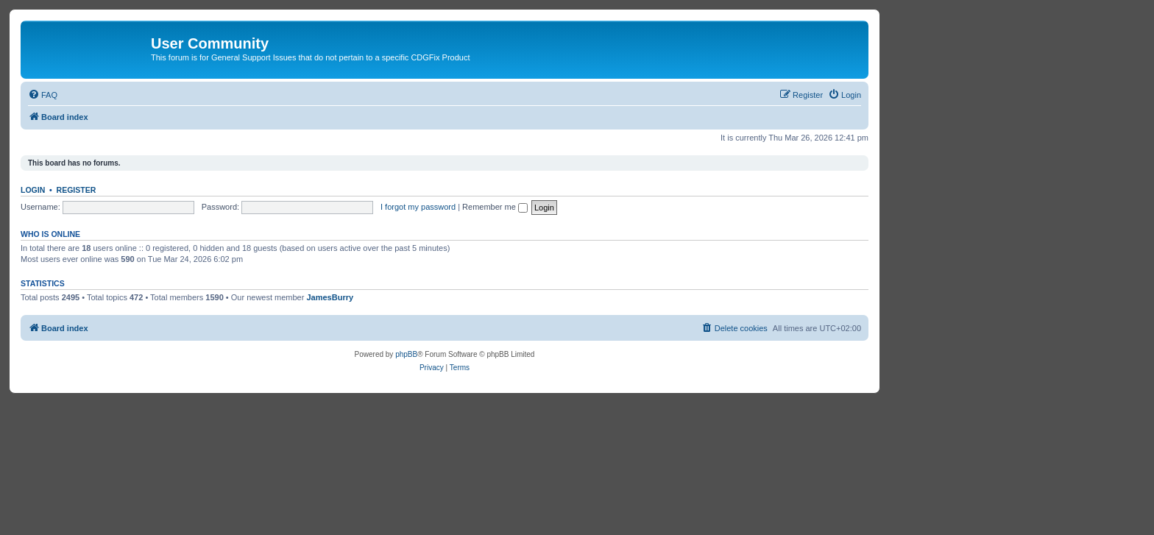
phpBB (406, 354)
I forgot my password (418, 206)
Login (33, 189)
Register (76, 189)
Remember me (495, 206)
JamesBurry (329, 297)
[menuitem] (42, 95)
